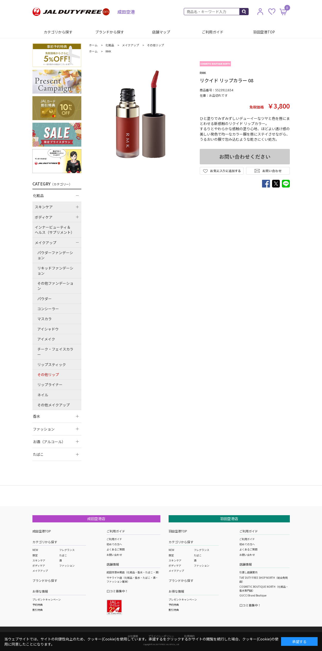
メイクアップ (40, 571)
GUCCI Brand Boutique (252, 595)
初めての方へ (114, 544)
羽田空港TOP (264, 31)
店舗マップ (161, 31)
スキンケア (38, 560)
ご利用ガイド (212, 31)
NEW (35, 550)
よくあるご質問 (116, 549)
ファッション (67, 565)
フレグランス (67, 550)
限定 (35, 555)
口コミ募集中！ (117, 591)
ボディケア (38, 565)
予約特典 (37, 605)
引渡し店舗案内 (248, 572)
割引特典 (37, 610)
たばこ (63, 555)
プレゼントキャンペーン (46, 599)
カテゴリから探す (58, 31)
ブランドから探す (109, 31)
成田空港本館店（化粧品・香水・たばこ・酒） (134, 572)
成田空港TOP (41, 531)
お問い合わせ (114, 555)
